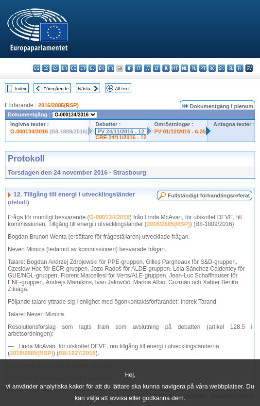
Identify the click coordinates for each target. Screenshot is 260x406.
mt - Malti (175, 68)
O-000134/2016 (29, 131)
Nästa (84, 88)
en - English (101, 68)
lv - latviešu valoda (147, 68)
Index (20, 88)
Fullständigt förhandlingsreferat (209, 195)
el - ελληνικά (92, 68)
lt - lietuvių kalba (156, 68)
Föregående (56, 88)
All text (122, 88)
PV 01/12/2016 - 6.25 (180, 131)
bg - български (36, 68)
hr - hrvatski (129, 68)
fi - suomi (239, 68)
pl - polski (193, 68)
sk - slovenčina (221, 68)
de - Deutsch (73, 68)
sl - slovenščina (230, 68)
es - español (46, 68)
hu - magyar (166, 68)
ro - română (212, 68)
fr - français (110, 68)
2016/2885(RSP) (58, 105)
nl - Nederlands (184, 68)
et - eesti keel (83, 68)
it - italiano (138, 68)
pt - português (203, 68)
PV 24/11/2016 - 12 (120, 131)
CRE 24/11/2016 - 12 (120, 137)
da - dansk (64, 68)
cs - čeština (55, 68)
